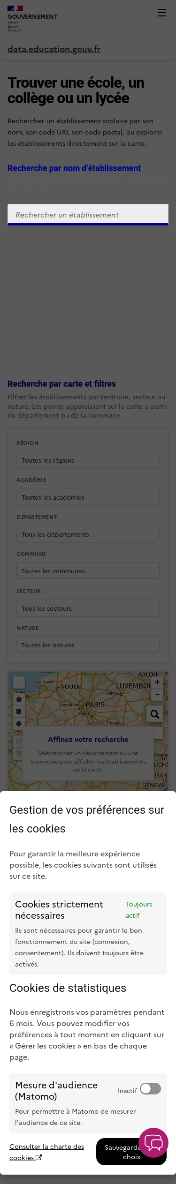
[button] (153, 1143)
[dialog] (88, 983)
